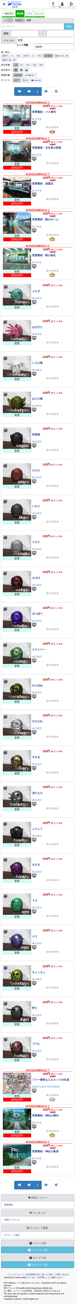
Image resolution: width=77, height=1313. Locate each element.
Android (36, 80)
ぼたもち (37, 792)
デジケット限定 (12, 1235)
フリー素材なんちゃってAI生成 (50, 1079)
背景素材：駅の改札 (44, 255)
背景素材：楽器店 (42, 183)
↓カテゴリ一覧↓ (38, 1264)
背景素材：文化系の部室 (46, 147)
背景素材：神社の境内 (45, 1115)
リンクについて (16, 1274)
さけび (36, 577)
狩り (34, 1007)
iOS (25, 80)
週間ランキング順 (11, 56)
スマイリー (38, 649)
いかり (36, 506)
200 (34, 65)
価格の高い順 (9, 60)
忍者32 (38, 298)
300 (41, 65)
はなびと (37, 326)
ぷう (34, 936)
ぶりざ (36, 291)
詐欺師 (36, 434)
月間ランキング (12, 1219)
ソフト (29, 13)
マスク (36, 541)
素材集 (20, 13)
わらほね (37, 685)
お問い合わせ (62, 1274)
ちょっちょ (38, 972)
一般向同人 (8, 13)
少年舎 (38, 119)
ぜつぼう (37, 613)
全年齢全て (30, 75)
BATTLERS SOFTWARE (47, 1086)
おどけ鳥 (37, 398)
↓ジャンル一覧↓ (38, 1250)
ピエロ (36, 470)
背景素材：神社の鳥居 (45, 1151)
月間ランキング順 (32, 56)
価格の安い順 (61, 56)
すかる (36, 757)
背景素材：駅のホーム (45, 219)
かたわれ (37, 721)
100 (28, 65)
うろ (34, 900)
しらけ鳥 (37, 362)
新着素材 (8, 1204)
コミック (39, 13)
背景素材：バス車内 (44, 111)
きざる (36, 864)
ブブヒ (36, 1043)
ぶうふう (37, 828)
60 (21, 65)
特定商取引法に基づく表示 (39, 1274)
